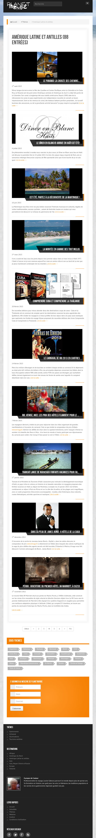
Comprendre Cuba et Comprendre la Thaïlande (56, 301)
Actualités (13, 809)
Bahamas (26, 649)
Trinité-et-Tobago (76, 663)
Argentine (13, 649)
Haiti (11, 658)
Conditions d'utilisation (17, 819)
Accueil (14, 22)
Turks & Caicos (15, 668)
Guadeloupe (65, 654)
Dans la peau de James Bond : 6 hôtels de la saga (55, 531)
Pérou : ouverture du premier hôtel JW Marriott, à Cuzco (51, 586)
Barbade (40, 649)
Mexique (51, 658)
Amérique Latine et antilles (19, 758)
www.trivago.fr (17, 430)
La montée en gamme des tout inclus (61, 249)
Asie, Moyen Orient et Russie (19, 763)
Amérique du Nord (16, 756)
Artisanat (12, 734)
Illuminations (14, 737)
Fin (70, 629)
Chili (75, 649)
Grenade (37, 654)
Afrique (12, 753)
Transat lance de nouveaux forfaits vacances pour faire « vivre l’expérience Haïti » (51, 472)
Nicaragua (64, 658)
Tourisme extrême (15, 739)
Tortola (61, 663)
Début (27, 629)
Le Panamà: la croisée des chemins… (61, 81)
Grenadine (51, 654)
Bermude (53, 649)
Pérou (12, 663)
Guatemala (81, 654)
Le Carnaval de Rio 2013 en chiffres (62, 358)
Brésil (65, 649)
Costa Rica (13, 654)
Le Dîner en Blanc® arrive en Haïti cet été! (58, 143)
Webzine (12, 814)
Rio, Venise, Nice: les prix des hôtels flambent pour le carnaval (51, 415)
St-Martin (48, 663)
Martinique (37, 658)
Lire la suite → (21, 160)
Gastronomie (14, 731)
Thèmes (25, 22)
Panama (78, 658)
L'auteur (12, 817)
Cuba (25, 654)
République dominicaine (29, 663)
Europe (11, 766)
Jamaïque (23, 658)
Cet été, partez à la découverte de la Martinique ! (55, 197)
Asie (10, 761)
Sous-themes (15, 640)
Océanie (12, 769)
